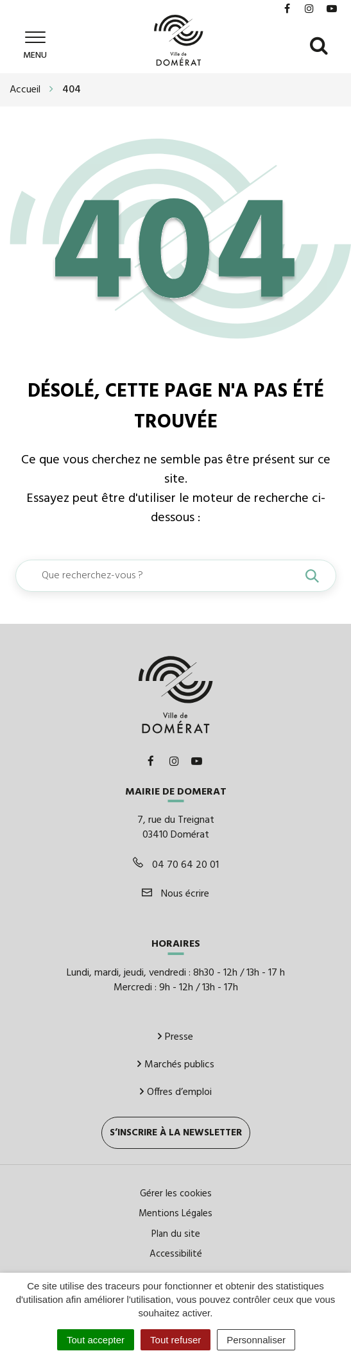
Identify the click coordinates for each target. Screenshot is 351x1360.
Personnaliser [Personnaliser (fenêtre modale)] (256, 1339)
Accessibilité (176, 1253)
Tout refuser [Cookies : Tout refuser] (175, 1339)
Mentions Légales (175, 1212)
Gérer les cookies (176, 1192)
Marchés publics (175, 1063)
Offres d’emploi (176, 1091)
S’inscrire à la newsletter (176, 1131)
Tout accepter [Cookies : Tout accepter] (95, 1339)
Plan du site (175, 1232)
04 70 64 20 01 (176, 864)
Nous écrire (175, 892)
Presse (175, 1036)
